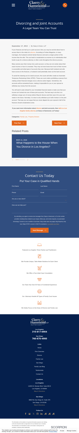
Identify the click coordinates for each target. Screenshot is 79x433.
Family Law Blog (39, 366)
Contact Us (39, 374)
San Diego (39, 363)
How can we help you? (19, 205)
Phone (14, 192)
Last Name (43, 186)
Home (39, 348)
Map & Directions (39, 391)
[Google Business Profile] (30, 414)
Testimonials (39, 370)
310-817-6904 (39, 331)
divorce (33, 52)
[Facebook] (26, 414)
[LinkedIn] (41, 414)
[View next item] (28, 160)
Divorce (39, 355)
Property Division (33, 117)
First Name (15, 186)
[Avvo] (45, 414)
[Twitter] (34, 414)
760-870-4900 (39, 338)
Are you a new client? (18, 199)
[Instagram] (38, 414)
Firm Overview (39, 351)
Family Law (23, 117)
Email (42, 192)
